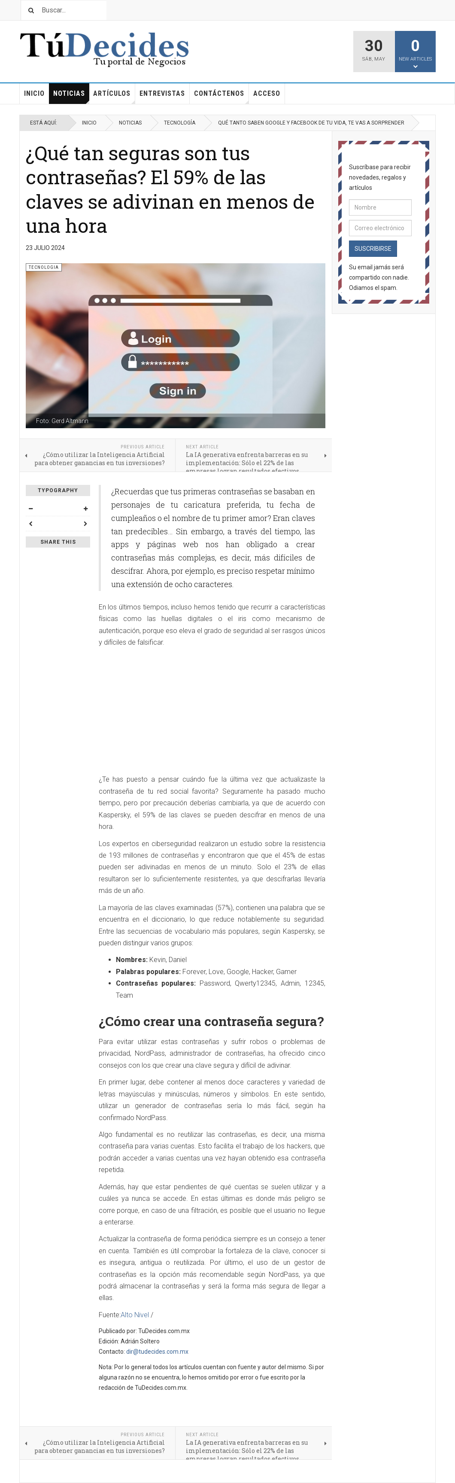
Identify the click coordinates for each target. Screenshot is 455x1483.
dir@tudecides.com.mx (157, 1351)
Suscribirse (373, 248)
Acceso (266, 93)
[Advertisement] (212, 713)
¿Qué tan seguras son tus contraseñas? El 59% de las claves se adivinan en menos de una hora (170, 189)
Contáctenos (221, 96)
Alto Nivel (135, 1315)
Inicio (34, 93)
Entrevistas (162, 93)
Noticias (71, 96)
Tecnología (179, 123)
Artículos (114, 96)
